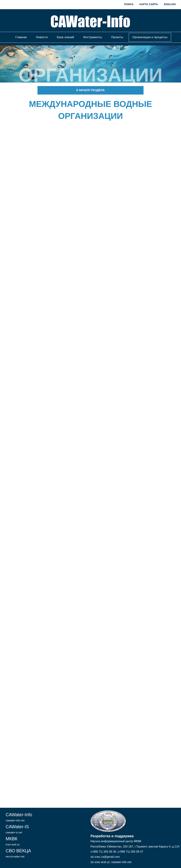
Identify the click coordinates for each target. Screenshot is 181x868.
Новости (42, 37)
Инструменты (92, 37)
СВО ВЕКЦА (18, 853)
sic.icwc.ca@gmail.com (105, 856)
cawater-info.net (121, 862)
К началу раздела (90, 90)
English (170, 4)
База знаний (65, 37)
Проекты (117, 37)
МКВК (13, 841)
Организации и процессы (149, 37)
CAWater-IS (17, 829)
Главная (21, 37)
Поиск (128, 4)
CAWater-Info (19, 817)
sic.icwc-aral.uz (100, 862)
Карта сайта (148, 4)
